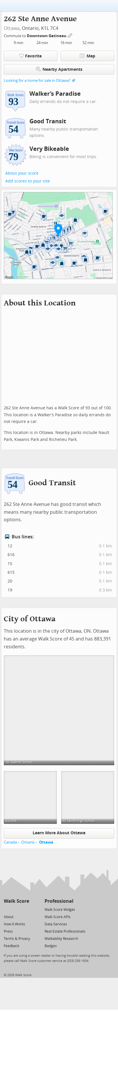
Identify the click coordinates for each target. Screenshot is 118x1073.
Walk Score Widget (60, 910)
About (8, 917)
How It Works (14, 924)
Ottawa (12, 28)
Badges (51, 946)
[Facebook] (16, 909)
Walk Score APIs (58, 917)
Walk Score (16, 901)
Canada (10, 842)
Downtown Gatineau (47, 36)
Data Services (56, 924)
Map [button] (87, 56)
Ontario (28, 842)
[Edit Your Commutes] (70, 35)
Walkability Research (61, 939)
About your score (21, 173)
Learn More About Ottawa (59, 832)
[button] (58, 229)
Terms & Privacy (17, 939)
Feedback (11, 946)
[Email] (25, 909)
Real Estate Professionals (65, 931)
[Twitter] (7, 909)
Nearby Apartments (59, 69)
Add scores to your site (27, 181)
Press (8, 931)
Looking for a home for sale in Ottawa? (37, 80)
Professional (59, 901)
